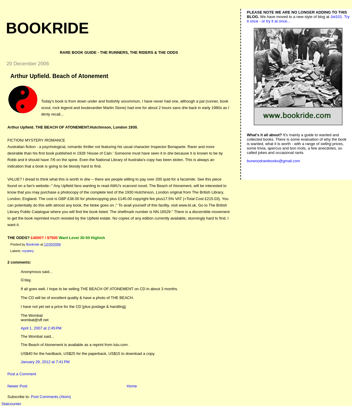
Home (132, 386)
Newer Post (17, 386)
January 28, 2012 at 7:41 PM (45, 362)
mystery (28, 251)
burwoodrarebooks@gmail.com (273, 161)
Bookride (47, 28)
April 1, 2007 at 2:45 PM (41, 328)
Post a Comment (21, 374)
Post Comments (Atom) (51, 396)
